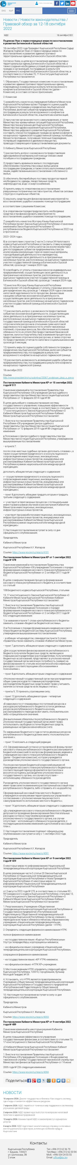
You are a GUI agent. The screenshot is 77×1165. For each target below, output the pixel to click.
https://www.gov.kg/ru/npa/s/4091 (30, 853)
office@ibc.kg (60, 1157)
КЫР (11, 11)
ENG (4, 11)
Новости (10, 20)
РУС (18, 11)
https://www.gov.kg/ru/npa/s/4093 (30, 1017)
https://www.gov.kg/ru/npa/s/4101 (30, 552)
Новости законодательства (43, 20)
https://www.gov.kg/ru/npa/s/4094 (30, 1072)
